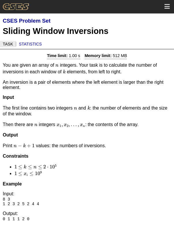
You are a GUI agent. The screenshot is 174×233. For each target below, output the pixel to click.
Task (8, 44)
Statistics (30, 44)
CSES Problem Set (26, 21)
